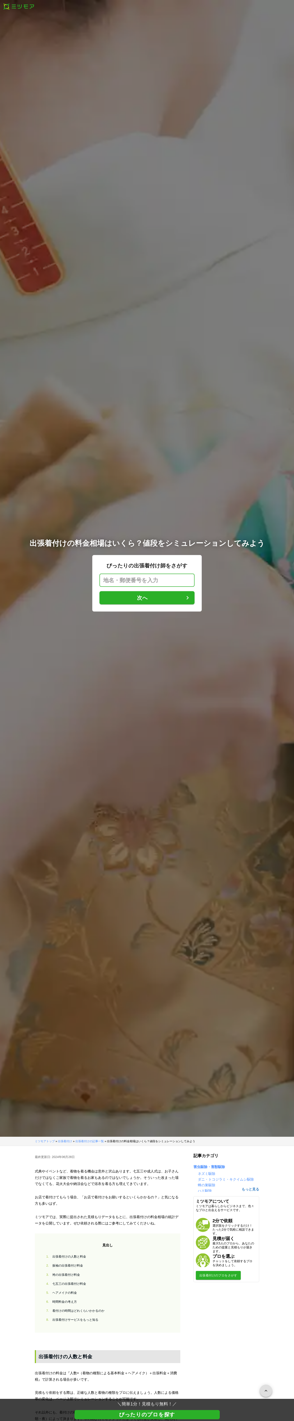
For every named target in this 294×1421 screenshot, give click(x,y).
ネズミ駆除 (206, 1174)
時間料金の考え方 (60, 1302)
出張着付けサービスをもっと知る (71, 1320)
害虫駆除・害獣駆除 (209, 1167)
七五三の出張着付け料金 (65, 1284)
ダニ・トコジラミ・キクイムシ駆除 (226, 1179)
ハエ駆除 (205, 1191)
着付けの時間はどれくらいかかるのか (74, 1311)
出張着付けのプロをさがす (218, 1275)
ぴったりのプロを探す (147, 1415)
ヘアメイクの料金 (60, 1293)
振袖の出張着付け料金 (63, 1265)
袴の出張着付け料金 (62, 1275)
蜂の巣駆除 (206, 1185)
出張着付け (65, 1141)
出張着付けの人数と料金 (65, 1256)
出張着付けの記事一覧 (89, 1141)
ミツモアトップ (45, 1141)
